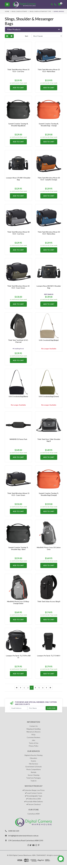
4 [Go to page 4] (35, 688)
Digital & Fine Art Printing (33, 755)
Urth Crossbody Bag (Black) (18, 396)
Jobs (33, 740)
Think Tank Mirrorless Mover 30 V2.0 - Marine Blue (49, 233)
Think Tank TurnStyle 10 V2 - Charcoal (18, 341)
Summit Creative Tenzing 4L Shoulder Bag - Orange (49, 125)
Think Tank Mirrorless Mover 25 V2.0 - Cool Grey (18, 70)
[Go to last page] (17, 688)
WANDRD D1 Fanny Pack (18, 439)
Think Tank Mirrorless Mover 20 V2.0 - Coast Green (18, 287)
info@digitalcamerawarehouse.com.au (23, 836)
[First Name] (36, 708)
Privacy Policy (33, 746)
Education (33, 758)
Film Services (33, 764)
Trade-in (33, 781)
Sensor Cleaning (33, 775)
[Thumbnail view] (7, 36)
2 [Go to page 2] (27, 688)
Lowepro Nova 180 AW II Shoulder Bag (49, 287)
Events (33, 761)
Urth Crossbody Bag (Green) (49, 396)
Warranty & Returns (33, 732)
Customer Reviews (33, 737)
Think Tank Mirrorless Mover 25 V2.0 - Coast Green (18, 494)
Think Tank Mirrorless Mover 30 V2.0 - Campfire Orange (49, 179)
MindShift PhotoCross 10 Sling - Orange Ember (18, 602)
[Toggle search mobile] (51, 4)
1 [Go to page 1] (24, 688)
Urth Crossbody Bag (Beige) (49, 340)
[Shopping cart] (59, 4)
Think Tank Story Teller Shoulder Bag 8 (48, 440)
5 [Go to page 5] (39, 688)
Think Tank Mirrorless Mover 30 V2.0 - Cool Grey (18, 233)
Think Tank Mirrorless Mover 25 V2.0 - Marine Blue (49, 70)
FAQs (33, 735)
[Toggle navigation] (7, 4)
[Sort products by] (46, 36)
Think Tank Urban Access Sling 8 (48, 601)
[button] (33, 29)
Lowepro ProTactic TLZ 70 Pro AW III (18, 657)
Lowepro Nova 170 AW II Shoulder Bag (18, 179)
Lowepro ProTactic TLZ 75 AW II (48, 656)
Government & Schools (33, 767)
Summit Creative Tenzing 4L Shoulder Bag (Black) (18, 125)
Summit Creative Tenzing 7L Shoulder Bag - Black (18, 548)
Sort (26, 36)
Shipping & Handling (33, 729)
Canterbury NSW (33, 814)
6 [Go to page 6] (42, 688)
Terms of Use (33, 743)
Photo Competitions (33, 769)
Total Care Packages (33, 778)
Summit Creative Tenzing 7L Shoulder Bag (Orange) (49, 494)
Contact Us (34, 726)
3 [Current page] (31, 688)
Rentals (33, 772)
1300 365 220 (13, 831)
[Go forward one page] (46, 688)
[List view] (11, 36)
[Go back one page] (20, 688)
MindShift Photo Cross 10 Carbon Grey (49, 548)
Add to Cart (18, 88)
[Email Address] (18, 708)
